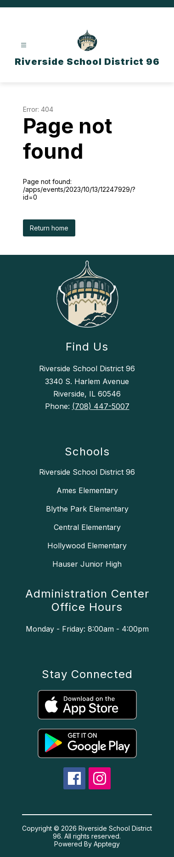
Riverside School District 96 (87, 472)
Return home (49, 228)
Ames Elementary (87, 490)
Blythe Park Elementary (87, 508)
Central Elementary (87, 527)
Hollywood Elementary (87, 545)
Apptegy (107, 844)
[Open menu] (23, 45)
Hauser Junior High (87, 564)
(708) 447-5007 (100, 406)
